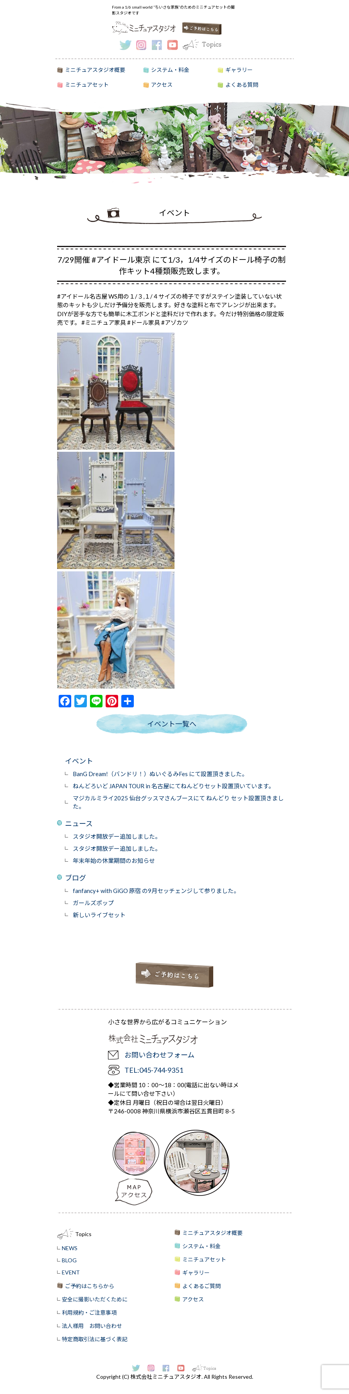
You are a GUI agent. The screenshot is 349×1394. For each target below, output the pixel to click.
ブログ (75, 877)
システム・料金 (170, 69)
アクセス (162, 84)
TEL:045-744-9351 (153, 1070)
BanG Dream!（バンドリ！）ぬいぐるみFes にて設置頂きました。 (160, 773)
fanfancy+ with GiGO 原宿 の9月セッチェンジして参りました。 (156, 890)
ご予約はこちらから (89, 1286)
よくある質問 (241, 84)
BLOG (69, 1260)
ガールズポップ (93, 902)
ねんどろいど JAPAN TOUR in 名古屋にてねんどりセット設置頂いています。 (173, 785)
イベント (79, 761)
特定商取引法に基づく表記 (95, 1339)
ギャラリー (239, 69)
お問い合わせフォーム (159, 1054)
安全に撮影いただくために (95, 1299)
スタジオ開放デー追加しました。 (117, 836)
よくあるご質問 (201, 1286)
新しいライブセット (99, 914)
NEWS (69, 1248)
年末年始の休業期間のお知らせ (114, 860)
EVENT (71, 1272)
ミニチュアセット (87, 84)
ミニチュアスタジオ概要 (95, 69)
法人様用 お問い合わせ (92, 1325)
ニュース (79, 823)
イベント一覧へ (171, 723)
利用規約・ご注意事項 (89, 1312)
